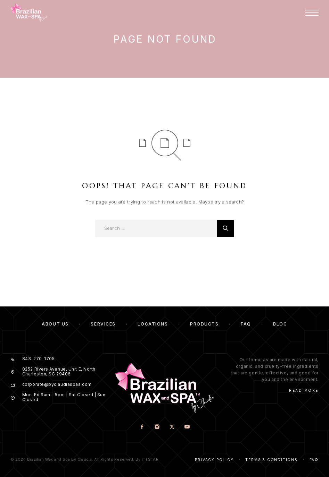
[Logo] (29, 12)
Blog (280, 324)
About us (55, 324)
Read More (304, 390)
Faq (314, 460)
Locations (153, 324)
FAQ (246, 324)
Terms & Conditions (271, 460)
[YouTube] (186, 427)
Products (204, 324)
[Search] (225, 228)
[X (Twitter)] (171, 427)
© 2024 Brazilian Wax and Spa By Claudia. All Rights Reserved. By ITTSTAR (84, 459)
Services (103, 324)
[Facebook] (141, 427)
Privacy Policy (214, 460)
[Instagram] (156, 427)
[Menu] (312, 12)
